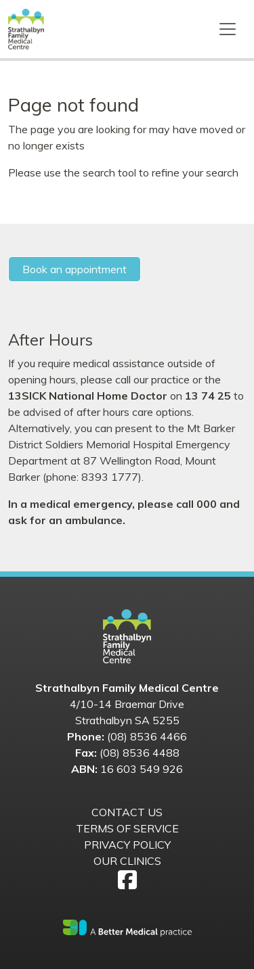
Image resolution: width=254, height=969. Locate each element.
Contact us (127, 812)
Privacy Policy (127, 844)
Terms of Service (127, 828)
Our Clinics (127, 861)
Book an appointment (74, 269)
